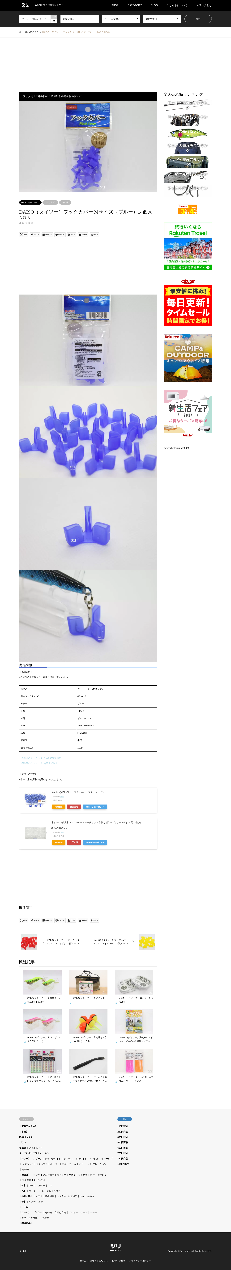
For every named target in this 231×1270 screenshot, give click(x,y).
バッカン (44, 1153)
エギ (64, 1164)
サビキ (72, 1174)
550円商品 (122, 1142)
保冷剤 (45, 1218)
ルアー (41, 1185)
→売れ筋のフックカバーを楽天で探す (38, 763)
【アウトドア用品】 (29, 1218)
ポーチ (93, 1212)
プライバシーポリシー (140, 1260)
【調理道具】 (26, 1223)
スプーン (37, 1158)
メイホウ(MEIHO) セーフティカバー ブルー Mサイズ (77, 792)
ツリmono (185, 1251)
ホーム (83, 1260)
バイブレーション (97, 1164)
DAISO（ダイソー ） (30, 202)
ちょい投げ (39, 1180)
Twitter (20, 1251)
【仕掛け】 (24, 1174)
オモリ (39, 1196)
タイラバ (68, 1158)
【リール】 (24, 1207)
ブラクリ (82, 1174)
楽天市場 (74, 807)
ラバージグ (107, 1158)
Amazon (59, 807)
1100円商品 (123, 1164)
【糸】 (22, 1191)
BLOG (154, 5)
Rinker (62, 796)
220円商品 (122, 1131)
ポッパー (54, 1164)
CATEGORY (135, 5)
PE (42, 1191)
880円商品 (122, 1158)
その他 (65, 202)
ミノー (82, 1164)
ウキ (82, 1196)
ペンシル (94, 1158)
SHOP (115, 5)
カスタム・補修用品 (67, 1196)
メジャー (73, 1212)
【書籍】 (23, 1131)
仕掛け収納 (60, 1212)
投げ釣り (101, 1174)
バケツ (22, 1142)
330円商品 (122, 1137)
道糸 (49, 1191)
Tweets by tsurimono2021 (176, 448)
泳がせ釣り (48, 1174)
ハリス (57, 1191)
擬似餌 (22, 1148)
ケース (84, 1212)
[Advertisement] (115, 61)
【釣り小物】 (50, 202)
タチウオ (61, 1174)
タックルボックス (28, 1153)
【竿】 (22, 1201)
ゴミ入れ (37, 1212)
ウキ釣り (26, 1180)
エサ (50, 1185)
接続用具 (49, 1196)
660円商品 (122, 1148)
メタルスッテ (35, 1148)
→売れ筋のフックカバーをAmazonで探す (40, 758)
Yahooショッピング (95, 807)
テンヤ (36, 1174)
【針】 (22, 1185)
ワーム (72, 1164)
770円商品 (122, 1153)
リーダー (33, 1191)
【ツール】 (24, 1212)
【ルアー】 (24, 1158)
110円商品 (122, 1126)
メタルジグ (41, 1164)
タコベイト (81, 1158)
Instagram (24, 1251)
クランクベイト (53, 1158)
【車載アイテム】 (28, 1126)
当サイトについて (177, 5)
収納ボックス (26, 1137)
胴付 (92, 1174)
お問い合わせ (204, 5)
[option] (88, 146)
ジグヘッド (27, 1164)
